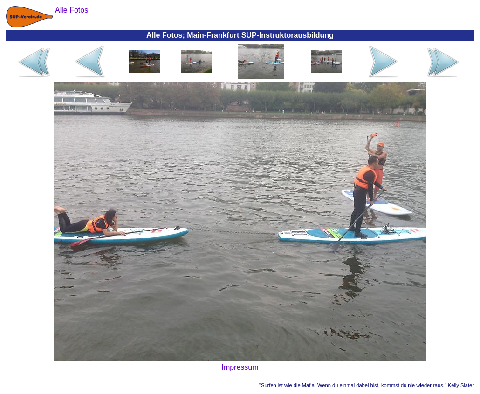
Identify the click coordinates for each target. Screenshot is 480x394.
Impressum (239, 367)
